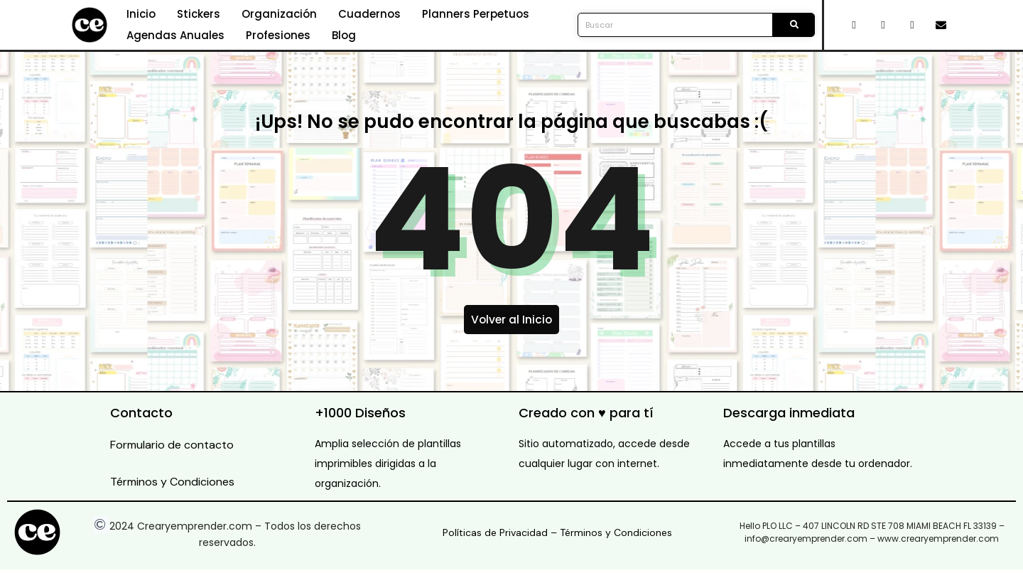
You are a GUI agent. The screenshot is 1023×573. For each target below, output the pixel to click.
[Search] (793, 25)
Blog (344, 35)
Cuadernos (369, 13)
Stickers (198, 13)
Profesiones (278, 35)
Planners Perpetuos (475, 13)
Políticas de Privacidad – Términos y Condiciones (557, 536)
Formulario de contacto (172, 448)
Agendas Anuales (175, 35)
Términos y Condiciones (172, 485)
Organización (279, 13)
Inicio (141, 13)
